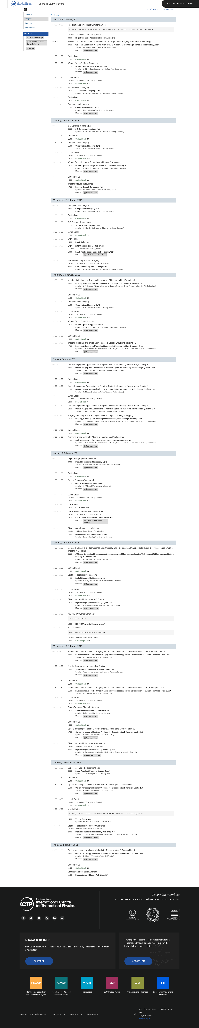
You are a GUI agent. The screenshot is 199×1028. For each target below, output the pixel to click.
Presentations (91, 838)
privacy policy (59, 1014)
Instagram (47, 918)
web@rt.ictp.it (144, 1019)
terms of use (92, 1014)
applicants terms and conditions (33, 1014)
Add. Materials (91, 608)
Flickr (62, 918)
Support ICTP (138, 961)
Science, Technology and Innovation (163, 993)
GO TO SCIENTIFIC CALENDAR (180, 4)
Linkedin (54, 918)
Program (28, 19)
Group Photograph (35, 38)
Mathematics (87, 992)
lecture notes (90, 51)
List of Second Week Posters (93, 522)
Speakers (28, 23)
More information (92, 755)
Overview (28, 14)
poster (30, 48)
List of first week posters (94, 255)
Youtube (39, 918)
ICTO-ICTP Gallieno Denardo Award (35, 43)
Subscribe (39, 961)
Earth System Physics (112, 992)
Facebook (23, 918)
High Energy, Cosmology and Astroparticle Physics (36, 993)
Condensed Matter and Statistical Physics (61, 993)
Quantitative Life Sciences (137, 992)
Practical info (30, 27)
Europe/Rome (151, 9)
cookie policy (76, 1014)
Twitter (31, 918)
